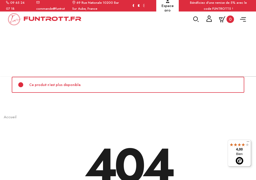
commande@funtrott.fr (52, 8)
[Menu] (248, 143)
